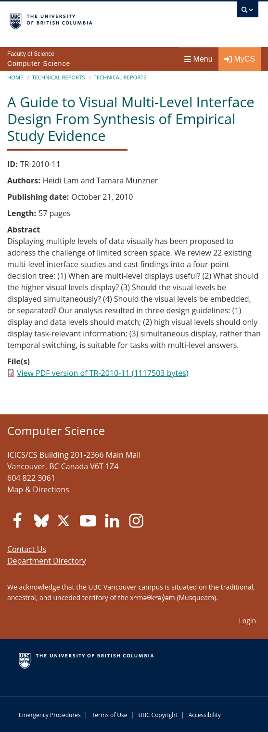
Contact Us (26, 549)
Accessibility (205, 715)
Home (15, 77)
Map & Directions (38, 489)
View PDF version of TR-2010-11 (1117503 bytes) (102, 373)
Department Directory (46, 560)
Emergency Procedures (50, 715)
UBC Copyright (157, 715)
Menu (198, 59)
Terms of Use (110, 715)
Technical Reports (58, 77)
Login (247, 620)
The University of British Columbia (97, 19)
